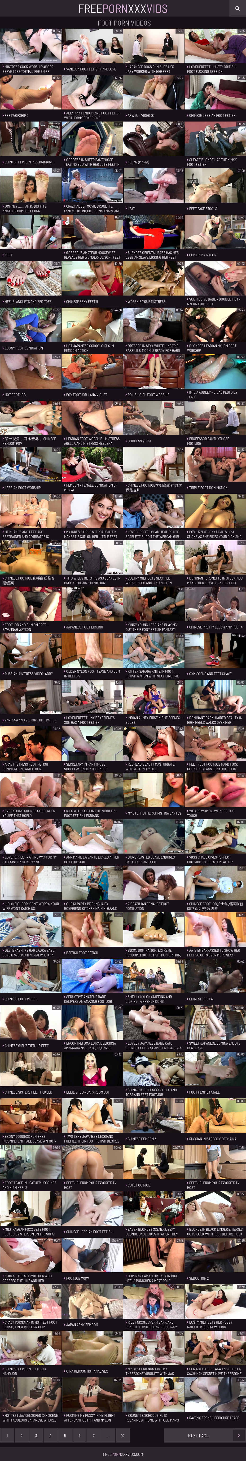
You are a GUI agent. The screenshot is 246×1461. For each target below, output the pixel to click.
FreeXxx (123, 8)
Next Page (216, 1435)
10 (122, 1435)
